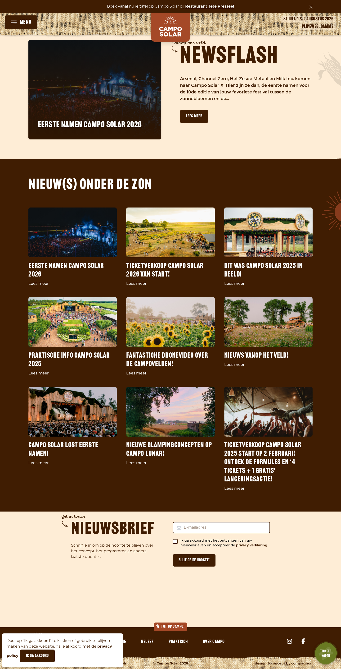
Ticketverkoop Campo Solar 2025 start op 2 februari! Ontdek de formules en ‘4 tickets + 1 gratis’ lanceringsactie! (262, 462)
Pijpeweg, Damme (318, 26)
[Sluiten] (311, 6)
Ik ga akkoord (37, 656)
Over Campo (214, 642)
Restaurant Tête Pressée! (209, 7)
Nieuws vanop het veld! (256, 356)
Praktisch (178, 642)
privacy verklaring (251, 545)
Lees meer (194, 116)
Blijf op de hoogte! (194, 560)
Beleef (147, 642)
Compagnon (302, 663)
